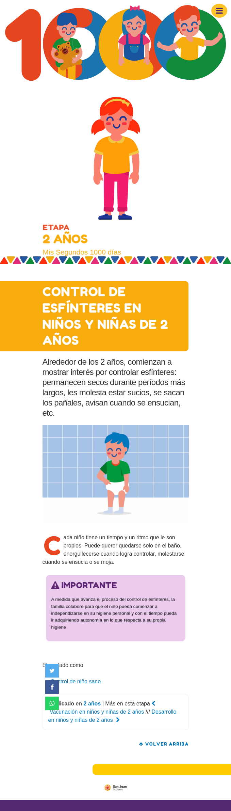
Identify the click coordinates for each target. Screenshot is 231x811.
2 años (92, 703)
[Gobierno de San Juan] (115, 787)
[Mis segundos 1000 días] (115, 44)
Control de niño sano (76, 681)
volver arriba (164, 744)
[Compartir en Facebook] (52, 687)
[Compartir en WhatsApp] (52, 703)
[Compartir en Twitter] (52, 671)
